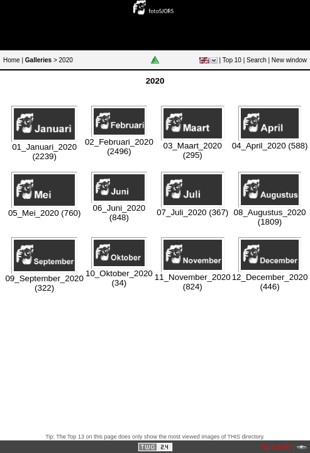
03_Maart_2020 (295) (192, 150)
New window (289, 60)
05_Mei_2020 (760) (44, 213)
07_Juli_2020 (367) (192, 212)
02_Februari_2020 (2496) (119, 146)
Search (256, 60)
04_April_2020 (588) (270, 145)
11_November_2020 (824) (193, 281)
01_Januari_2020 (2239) (44, 151)
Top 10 (232, 60)
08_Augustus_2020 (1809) (270, 217)
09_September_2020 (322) (44, 283)
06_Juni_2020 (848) (119, 212)
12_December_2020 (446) (270, 281)
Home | (13, 60)
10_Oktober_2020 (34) (119, 278)
